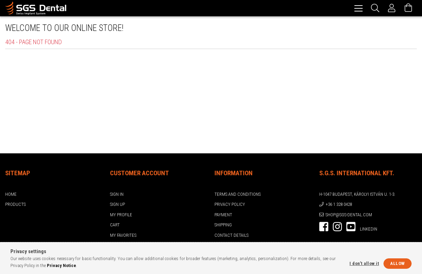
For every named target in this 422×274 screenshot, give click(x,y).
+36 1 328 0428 (339, 204)
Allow (397, 263)
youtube (350, 226)
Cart (115, 224)
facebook (323, 226)
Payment (223, 214)
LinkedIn (368, 229)
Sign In (117, 194)
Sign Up (117, 204)
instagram (337, 226)
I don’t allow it (364, 263)
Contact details (231, 235)
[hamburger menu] (358, 8)
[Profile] (391, 8)
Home (11, 194)
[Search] (375, 8)
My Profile (121, 214)
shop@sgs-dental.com (349, 214)
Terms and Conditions (237, 194)
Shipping (223, 224)
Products (15, 204)
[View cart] (408, 8)
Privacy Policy (229, 204)
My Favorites (123, 235)
